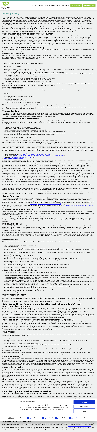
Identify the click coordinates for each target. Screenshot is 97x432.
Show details (79, 429)
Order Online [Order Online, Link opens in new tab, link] (76, 5)
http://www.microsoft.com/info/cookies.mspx (36, 154)
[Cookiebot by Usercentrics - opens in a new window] (9, 429)
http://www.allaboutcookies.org (13, 158)
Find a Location (89, 5)
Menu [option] (34, 5)
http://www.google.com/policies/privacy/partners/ (45, 204)
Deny (84, 422)
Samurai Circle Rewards (52, 5)
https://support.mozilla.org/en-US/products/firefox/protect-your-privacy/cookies (39, 155)
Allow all (84, 413)
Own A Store (65, 5)
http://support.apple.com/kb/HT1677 (21, 157)
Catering (40, 5)
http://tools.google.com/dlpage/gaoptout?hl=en (78, 205)
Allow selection (84, 418)
